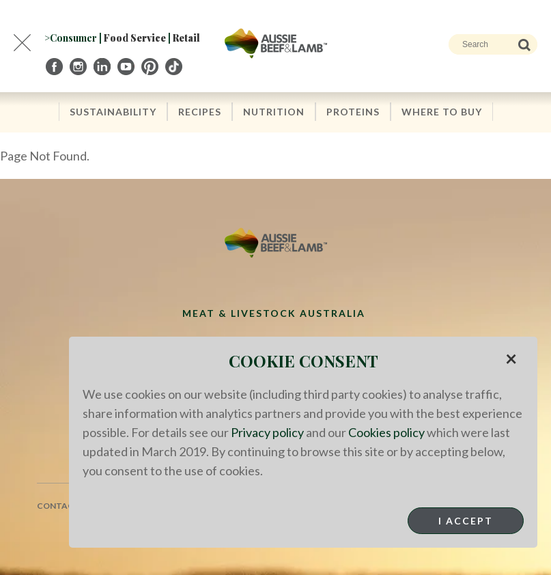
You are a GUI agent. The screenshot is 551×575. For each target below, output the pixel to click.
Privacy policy (267, 432)
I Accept (465, 521)
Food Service (135, 37)
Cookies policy (386, 432)
